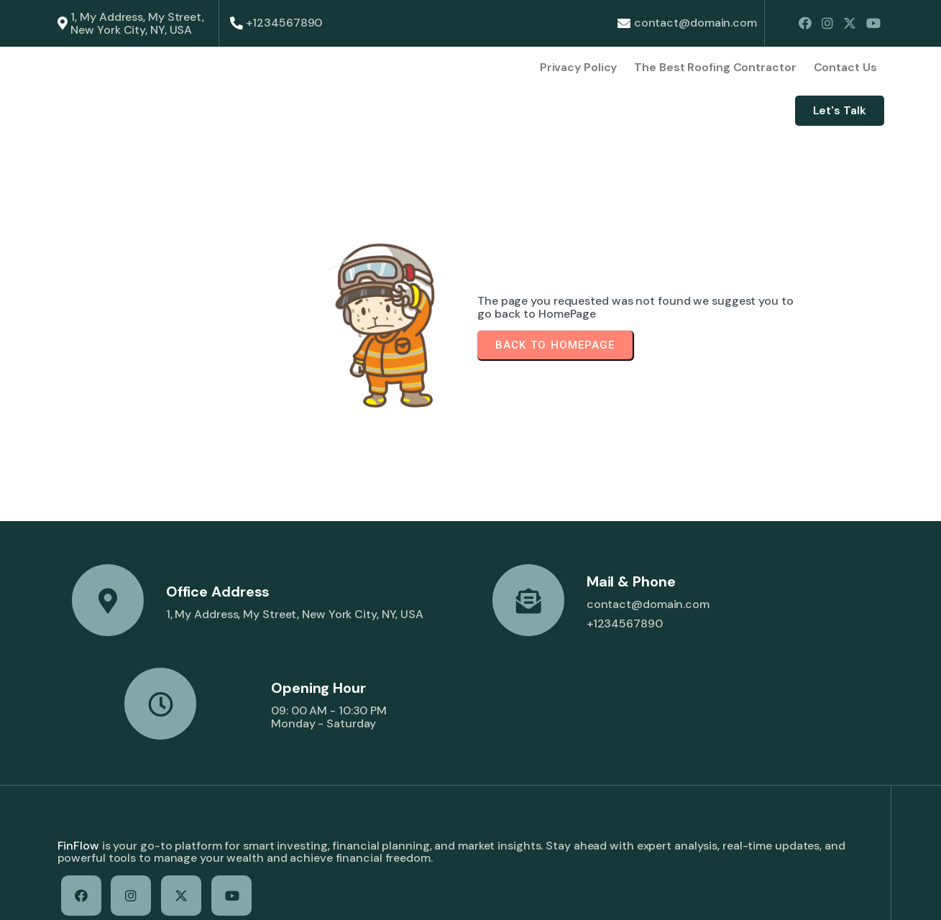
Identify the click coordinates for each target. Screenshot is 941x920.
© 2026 (78, 895)
